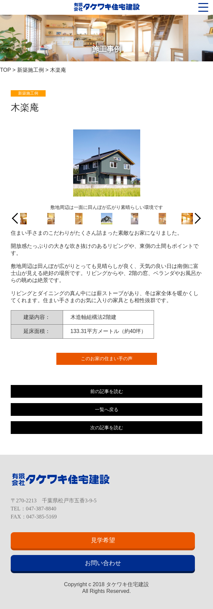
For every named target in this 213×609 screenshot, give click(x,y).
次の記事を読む (106, 427)
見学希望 (103, 540)
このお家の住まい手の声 (106, 358)
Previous (17, 218)
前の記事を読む (106, 391)
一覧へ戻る (106, 409)
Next (195, 218)
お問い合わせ (103, 563)
